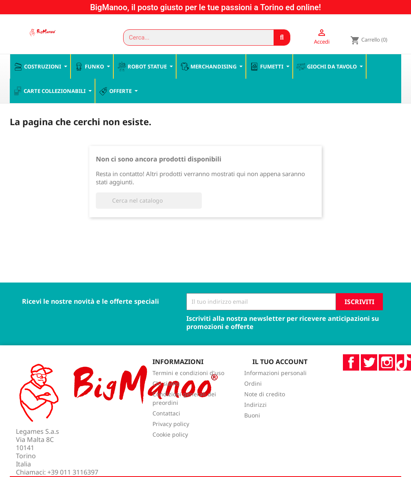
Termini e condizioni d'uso (188, 382)
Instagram (387, 371)
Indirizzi (255, 413)
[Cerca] (149, 209)
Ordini (253, 392)
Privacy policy (170, 433)
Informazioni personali (275, 382)
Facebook (351, 371)
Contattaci (166, 422)
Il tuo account (279, 370)
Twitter (369, 371)
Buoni (252, 424)
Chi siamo (165, 392)
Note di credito (264, 403)
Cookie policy (170, 443)
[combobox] (195, 37)
